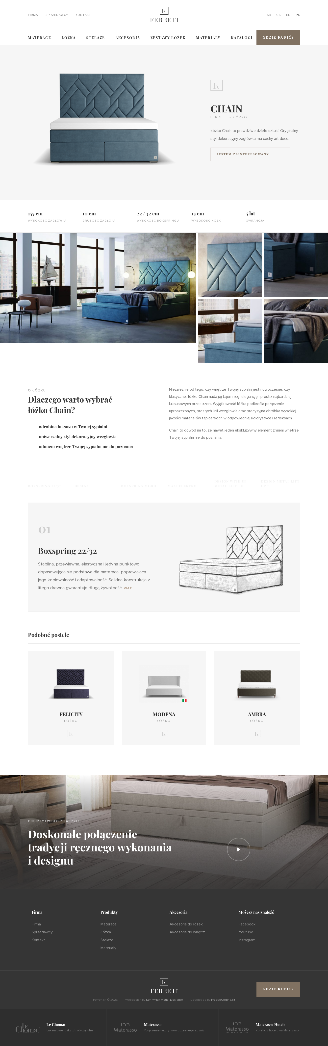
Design (82, 486)
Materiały (208, 37)
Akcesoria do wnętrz (187, 932)
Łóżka (69, 37)
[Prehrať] (238, 849)
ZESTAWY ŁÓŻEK (168, 37)
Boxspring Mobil (139, 486)
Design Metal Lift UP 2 (280, 483)
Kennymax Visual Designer (164, 1000)
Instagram (247, 940)
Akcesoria (128, 37)
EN (288, 15)
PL (298, 15)
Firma (33, 15)
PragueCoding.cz (223, 1000)
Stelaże (95, 37)
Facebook (247, 924)
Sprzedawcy (57, 15)
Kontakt (83, 15)
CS (278, 15)
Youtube (246, 932)
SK (269, 15)
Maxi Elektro (182, 486)
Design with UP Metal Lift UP (230, 483)
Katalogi (241, 37)
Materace (39, 37)
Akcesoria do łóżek (186, 924)
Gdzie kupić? (278, 37)
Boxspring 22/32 (44, 486)
